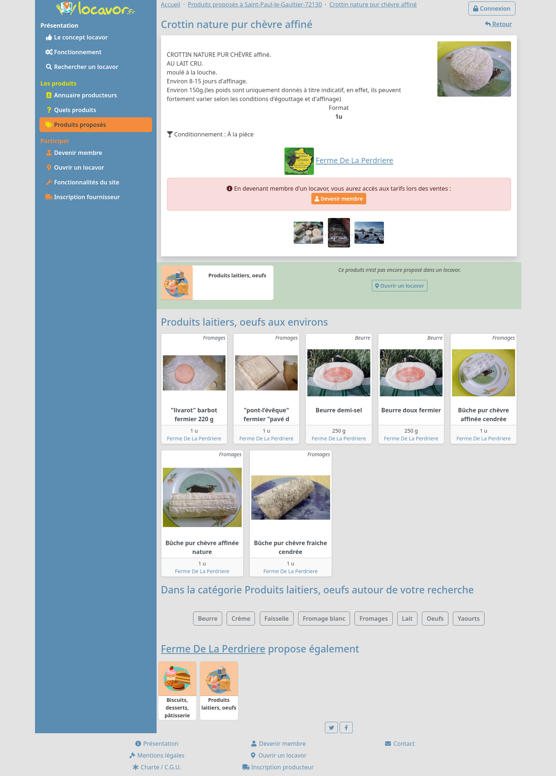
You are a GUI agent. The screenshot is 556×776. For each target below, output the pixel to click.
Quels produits (71, 110)
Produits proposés (75, 125)
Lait (407, 618)
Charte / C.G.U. (156, 767)
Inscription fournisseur (82, 197)
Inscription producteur (278, 767)
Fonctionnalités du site (82, 182)
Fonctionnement (73, 52)
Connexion (491, 8)
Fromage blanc (324, 618)
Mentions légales (157, 755)
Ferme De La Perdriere (194, 438)
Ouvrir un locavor (74, 167)
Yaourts (469, 618)
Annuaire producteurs (81, 95)
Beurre (207, 618)
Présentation (156, 743)
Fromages (373, 618)
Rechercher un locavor (82, 67)
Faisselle (277, 618)
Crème (240, 618)
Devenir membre (73, 153)
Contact (399, 743)
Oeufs (435, 618)
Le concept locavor (76, 37)
